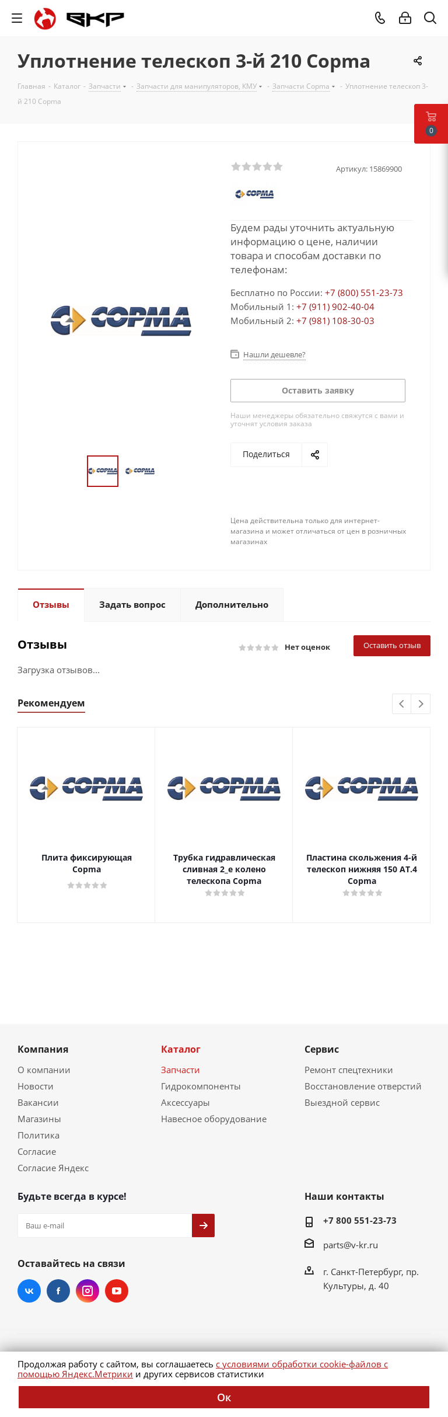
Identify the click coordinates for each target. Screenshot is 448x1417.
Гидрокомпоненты (201, 1086)
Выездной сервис (342, 1102)
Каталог (181, 1049)
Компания (43, 1049)
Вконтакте (29, 1291)
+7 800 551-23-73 (360, 1220)
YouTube (116, 1291)
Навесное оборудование (214, 1118)
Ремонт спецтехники (348, 1069)
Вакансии (38, 1102)
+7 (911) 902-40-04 (335, 306)
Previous (402, 704)
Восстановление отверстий (363, 1086)
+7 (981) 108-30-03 (335, 320)
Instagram (87, 1291)
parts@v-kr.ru (350, 1245)
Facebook (58, 1291)
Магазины (39, 1118)
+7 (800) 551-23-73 (364, 292)
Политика (39, 1135)
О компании (44, 1069)
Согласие (37, 1151)
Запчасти (180, 1069)
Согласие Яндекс (53, 1168)
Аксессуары (185, 1102)
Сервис (321, 1049)
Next (420, 704)
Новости (36, 1086)
